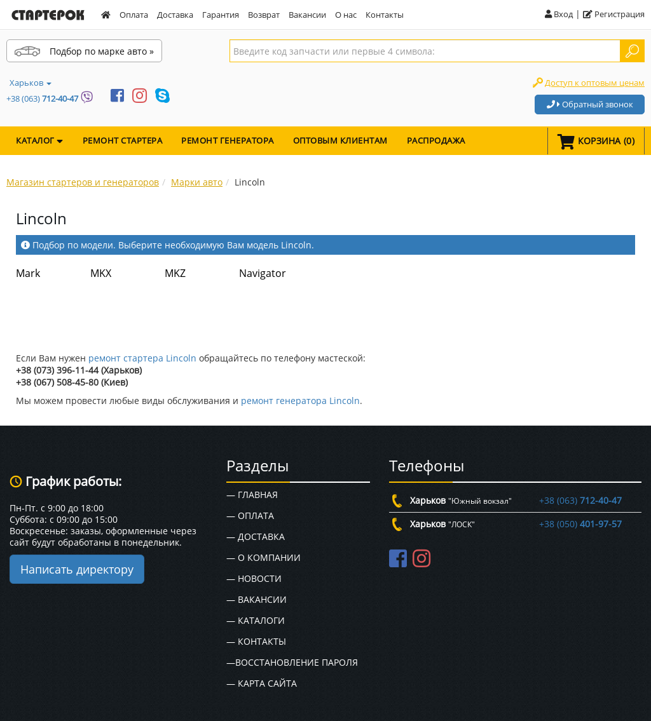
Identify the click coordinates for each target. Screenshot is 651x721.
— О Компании (263, 557)
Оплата (134, 14)
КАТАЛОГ (40, 140)
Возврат (264, 14)
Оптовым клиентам (340, 140)
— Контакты (256, 641)
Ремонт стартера (123, 140)
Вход (559, 14)
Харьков (30, 82)
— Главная (252, 495)
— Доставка (255, 536)
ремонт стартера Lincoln (142, 358)
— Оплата (250, 515)
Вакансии (307, 14)
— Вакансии (256, 599)
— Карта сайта (261, 683)
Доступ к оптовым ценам (595, 82)
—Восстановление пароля (292, 662)
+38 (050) (580, 524)
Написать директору (77, 569)
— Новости (254, 578)
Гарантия (220, 14)
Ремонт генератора (227, 140)
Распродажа (436, 140)
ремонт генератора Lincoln (300, 400)
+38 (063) (42, 98)
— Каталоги (255, 620)
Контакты (385, 14)
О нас (346, 14)
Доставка (175, 14)
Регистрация (614, 14)
